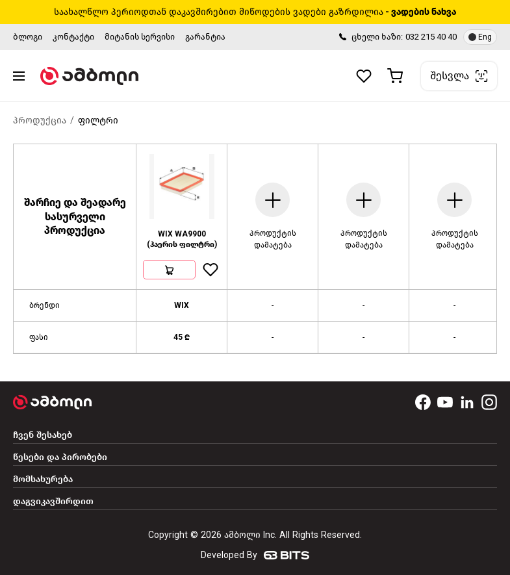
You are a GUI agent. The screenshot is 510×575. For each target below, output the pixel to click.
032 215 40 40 (431, 37)
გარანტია (205, 37)
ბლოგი (27, 37)
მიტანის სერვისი (140, 37)
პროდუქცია (39, 120)
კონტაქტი (73, 37)
